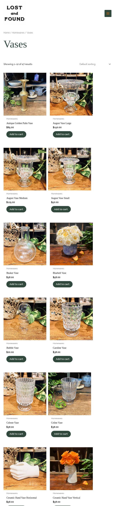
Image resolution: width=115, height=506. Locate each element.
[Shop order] (94, 61)
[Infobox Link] (57, 429)
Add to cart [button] (17, 125)
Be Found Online (87, 498)
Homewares (18, 29)
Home (7, 29)
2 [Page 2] (14, 363)
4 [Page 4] (29, 363)
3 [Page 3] (21, 363)
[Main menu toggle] (108, 12)
